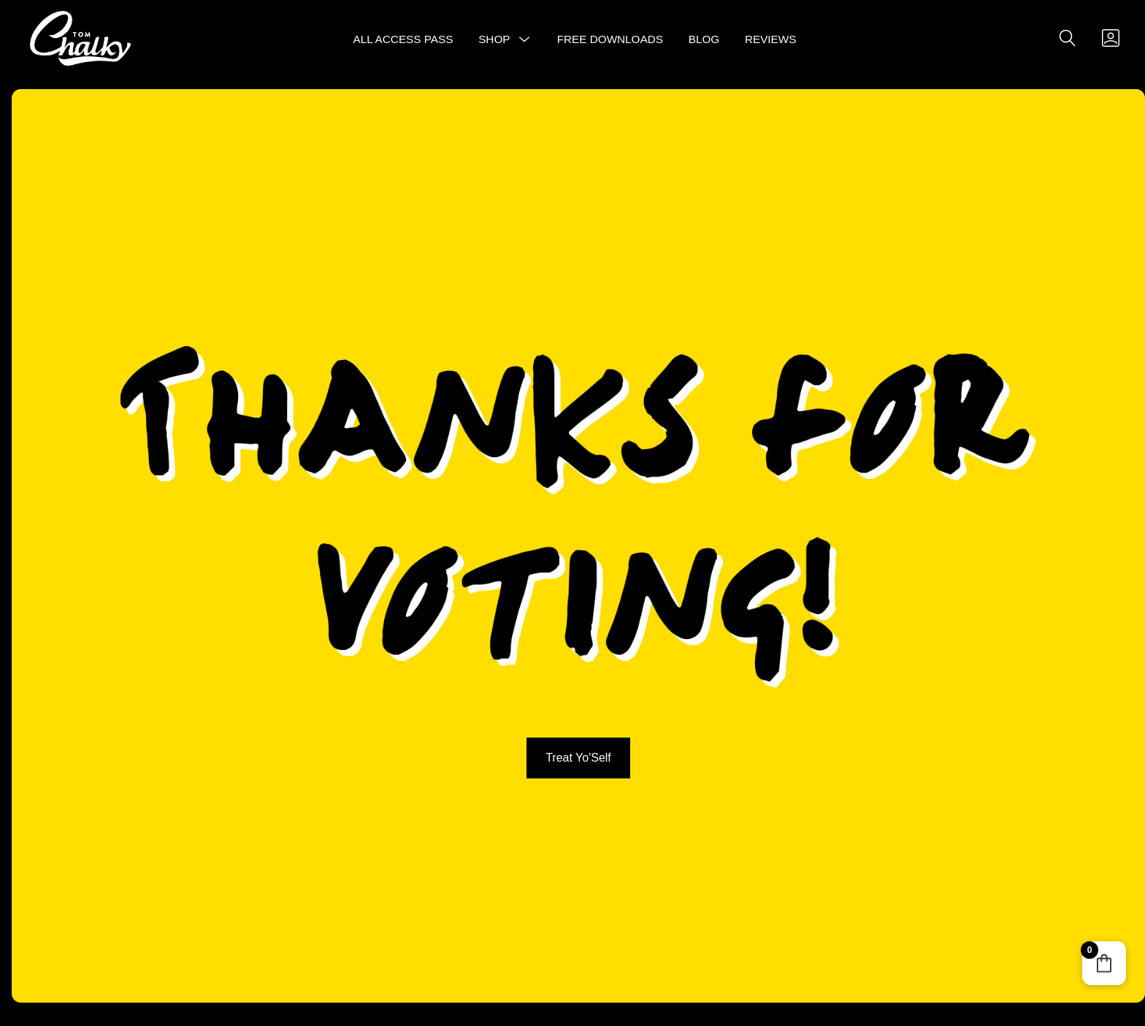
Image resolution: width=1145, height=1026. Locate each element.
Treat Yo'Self (578, 757)
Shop (494, 39)
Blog (704, 39)
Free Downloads (610, 39)
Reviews (771, 39)
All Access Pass (403, 39)
